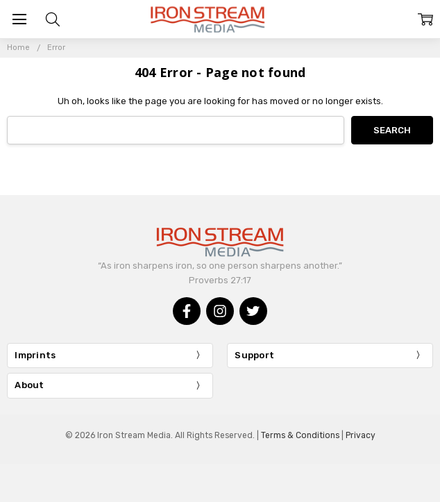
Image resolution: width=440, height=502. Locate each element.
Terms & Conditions (300, 435)
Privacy (360, 435)
